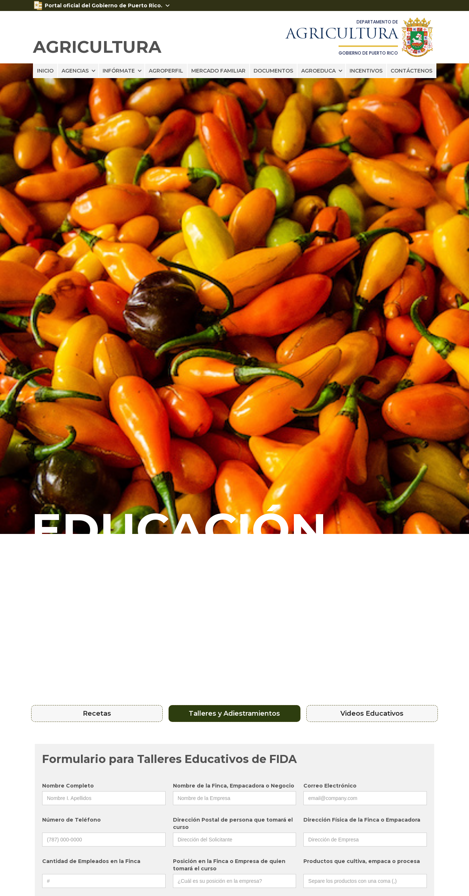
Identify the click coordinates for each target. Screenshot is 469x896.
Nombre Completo (68, 785)
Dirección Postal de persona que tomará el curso (233, 823)
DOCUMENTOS (273, 70)
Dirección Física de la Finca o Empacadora (361, 819)
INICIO (45, 70)
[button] (78, 70)
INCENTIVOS (366, 70)
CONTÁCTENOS (411, 70)
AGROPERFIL (166, 70)
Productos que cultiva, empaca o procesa (361, 861)
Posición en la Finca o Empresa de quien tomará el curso (229, 865)
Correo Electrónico (330, 785)
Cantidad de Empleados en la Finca (91, 861)
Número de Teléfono (71, 819)
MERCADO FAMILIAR (218, 70)
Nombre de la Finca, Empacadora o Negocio (233, 785)
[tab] (97, 713)
